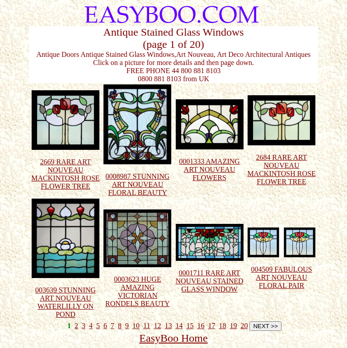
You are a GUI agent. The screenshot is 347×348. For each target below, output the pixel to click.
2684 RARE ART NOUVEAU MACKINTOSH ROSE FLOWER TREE (281, 162)
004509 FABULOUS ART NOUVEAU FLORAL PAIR (281, 270)
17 (211, 325)
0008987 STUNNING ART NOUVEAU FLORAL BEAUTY (137, 177)
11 (146, 325)
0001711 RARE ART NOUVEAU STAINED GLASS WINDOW (209, 274)
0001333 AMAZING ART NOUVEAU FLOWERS (210, 162)
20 (244, 325)
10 (136, 325)
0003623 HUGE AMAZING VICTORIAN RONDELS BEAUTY (137, 284)
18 (222, 325)
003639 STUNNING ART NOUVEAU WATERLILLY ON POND (65, 295)
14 (179, 325)
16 (200, 325)
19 (233, 325)
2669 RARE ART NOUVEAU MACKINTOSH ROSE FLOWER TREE (65, 167)
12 (157, 325)
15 (189, 325)
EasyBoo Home (173, 338)
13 (168, 325)
